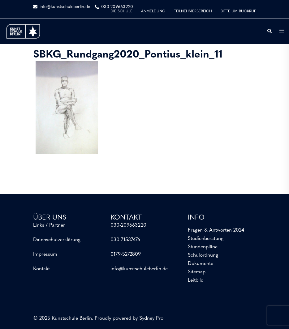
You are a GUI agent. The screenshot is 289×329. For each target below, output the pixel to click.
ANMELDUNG (153, 11)
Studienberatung (205, 238)
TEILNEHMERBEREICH (193, 11)
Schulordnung (203, 255)
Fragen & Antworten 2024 (216, 230)
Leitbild (196, 280)
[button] (269, 31)
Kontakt (41, 269)
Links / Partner (49, 225)
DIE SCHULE (121, 11)
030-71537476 (125, 239)
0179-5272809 (125, 254)
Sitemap (196, 272)
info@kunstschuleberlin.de (139, 269)
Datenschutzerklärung (56, 239)
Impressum (45, 254)
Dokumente (200, 263)
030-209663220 (128, 225)
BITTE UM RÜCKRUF (238, 11)
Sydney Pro (151, 318)
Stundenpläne (203, 247)
